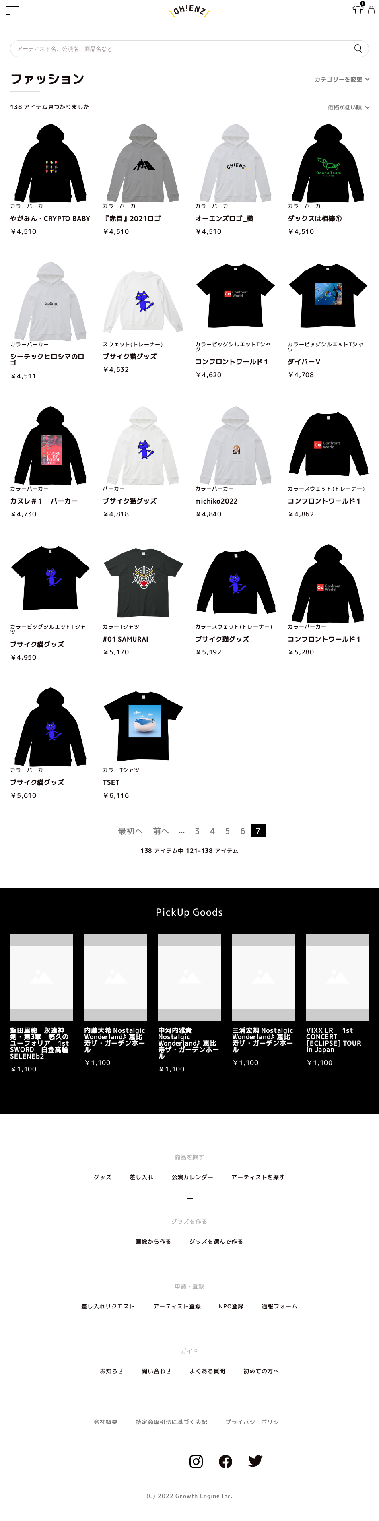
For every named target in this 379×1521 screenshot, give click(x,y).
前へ (161, 830)
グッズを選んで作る (216, 1241)
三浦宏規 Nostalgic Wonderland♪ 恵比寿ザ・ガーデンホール (262, 1040)
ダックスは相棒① (315, 218)
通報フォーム (279, 1306)
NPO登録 (231, 1306)
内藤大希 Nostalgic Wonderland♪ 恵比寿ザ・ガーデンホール (114, 1040)
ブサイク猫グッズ (130, 356)
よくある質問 (207, 1371)
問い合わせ (156, 1371)
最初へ (130, 830)
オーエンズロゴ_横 (224, 218)
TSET (111, 782)
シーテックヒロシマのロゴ (47, 359)
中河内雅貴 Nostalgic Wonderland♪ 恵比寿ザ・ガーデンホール (188, 1043)
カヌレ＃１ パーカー (44, 501)
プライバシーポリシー (255, 1422)
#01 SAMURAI (125, 639)
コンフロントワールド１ (232, 361)
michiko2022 (216, 501)
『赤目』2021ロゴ (132, 218)
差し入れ (141, 1177)
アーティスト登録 (177, 1306)
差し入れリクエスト (108, 1306)
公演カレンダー (193, 1177)
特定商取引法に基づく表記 (171, 1422)
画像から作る (153, 1241)
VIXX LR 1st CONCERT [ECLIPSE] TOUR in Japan (333, 1040)
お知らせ (112, 1371)
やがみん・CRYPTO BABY (50, 218)
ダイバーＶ (304, 361)
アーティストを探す (258, 1177)
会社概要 (105, 1422)
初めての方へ (261, 1371)
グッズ (103, 1177)
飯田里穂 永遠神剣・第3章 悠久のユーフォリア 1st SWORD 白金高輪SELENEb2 (39, 1043)
